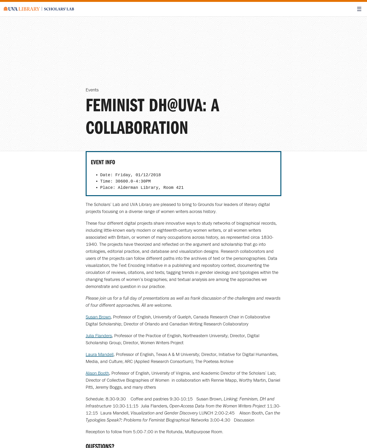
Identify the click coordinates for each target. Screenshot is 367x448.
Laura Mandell (100, 354)
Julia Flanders (99, 335)
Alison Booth (97, 373)
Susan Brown (98, 317)
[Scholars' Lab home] (39, 9)
